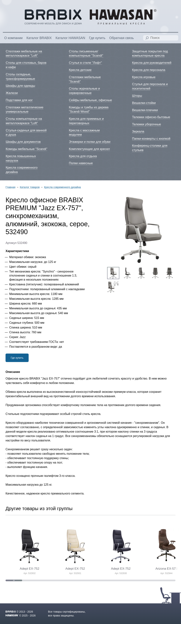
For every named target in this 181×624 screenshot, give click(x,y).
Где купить (17, 357)
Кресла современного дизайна (62, 187)
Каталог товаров (30, 187)
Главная (10, 187)
